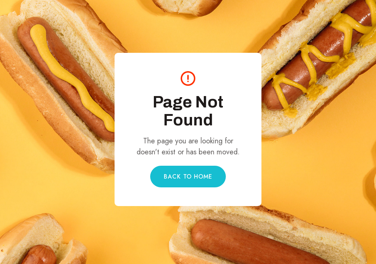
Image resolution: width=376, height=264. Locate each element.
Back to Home (188, 176)
